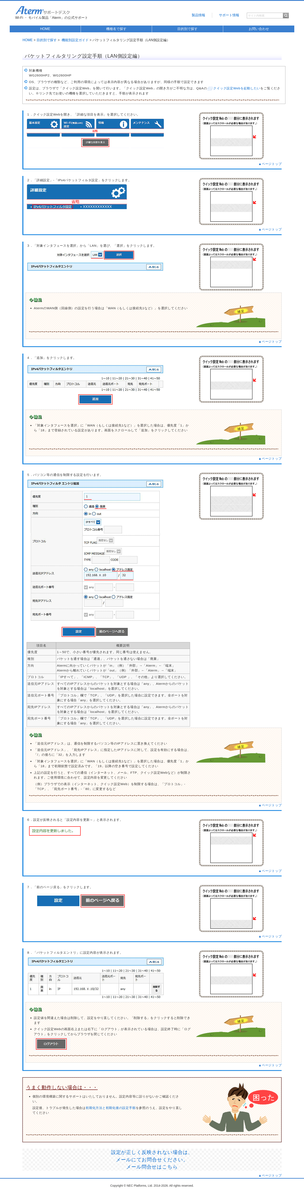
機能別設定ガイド (75, 40)
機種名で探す (116, 29)
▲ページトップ (270, 164)
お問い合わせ (259, 29)
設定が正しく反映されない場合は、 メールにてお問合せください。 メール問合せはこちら (152, 1159)
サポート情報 (229, 15)
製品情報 (198, 15)
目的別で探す (187, 29)
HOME (45, 29)
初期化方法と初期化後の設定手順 (111, 1108)
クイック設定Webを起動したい (236, 88)
